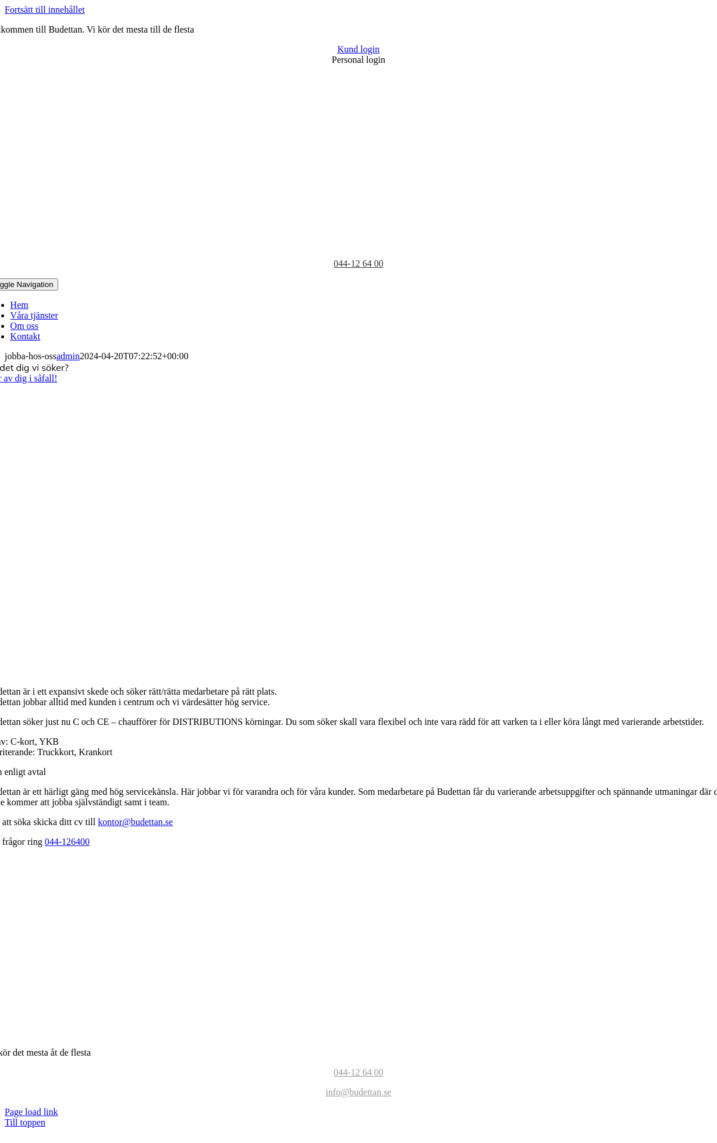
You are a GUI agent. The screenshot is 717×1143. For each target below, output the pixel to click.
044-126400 (67, 842)
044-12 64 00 (358, 263)
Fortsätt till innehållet (45, 10)
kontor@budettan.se (135, 822)
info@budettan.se (359, 1092)
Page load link (31, 1112)
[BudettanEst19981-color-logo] (358, 1033)
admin (68, 356)
